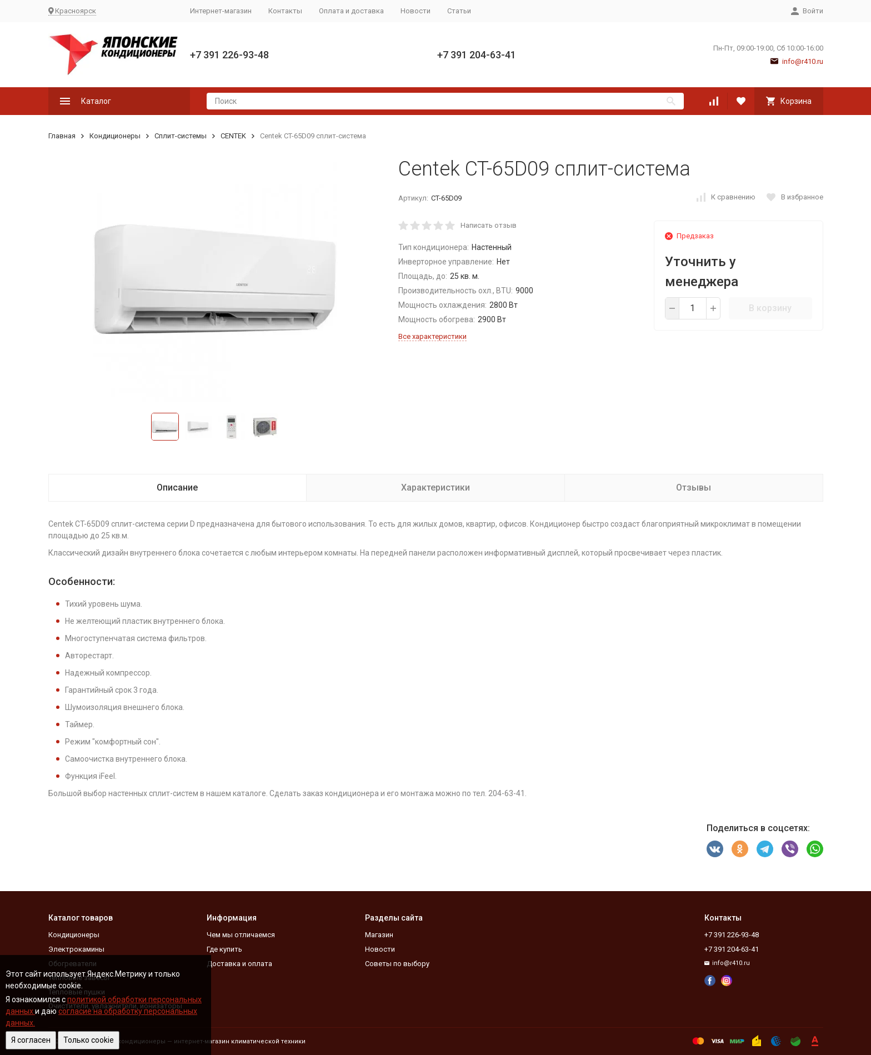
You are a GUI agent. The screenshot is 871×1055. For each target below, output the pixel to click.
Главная (62, 136)
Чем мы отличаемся (241, 935)
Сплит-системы (180, 136)
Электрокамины (76, 949)
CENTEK (233, 136)
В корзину (770, 308)
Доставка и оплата (239, 963)
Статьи (459, 11)
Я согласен (31, 1040)
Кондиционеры (115, 136)
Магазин (379, 935)
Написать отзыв (488, 225)
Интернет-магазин (221, 11)
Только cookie (88, 1040)
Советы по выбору (397, 963)
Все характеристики (432, 336)
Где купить (224, 949)
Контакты (285, 11)
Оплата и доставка (351, 11)
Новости (416, 11)
